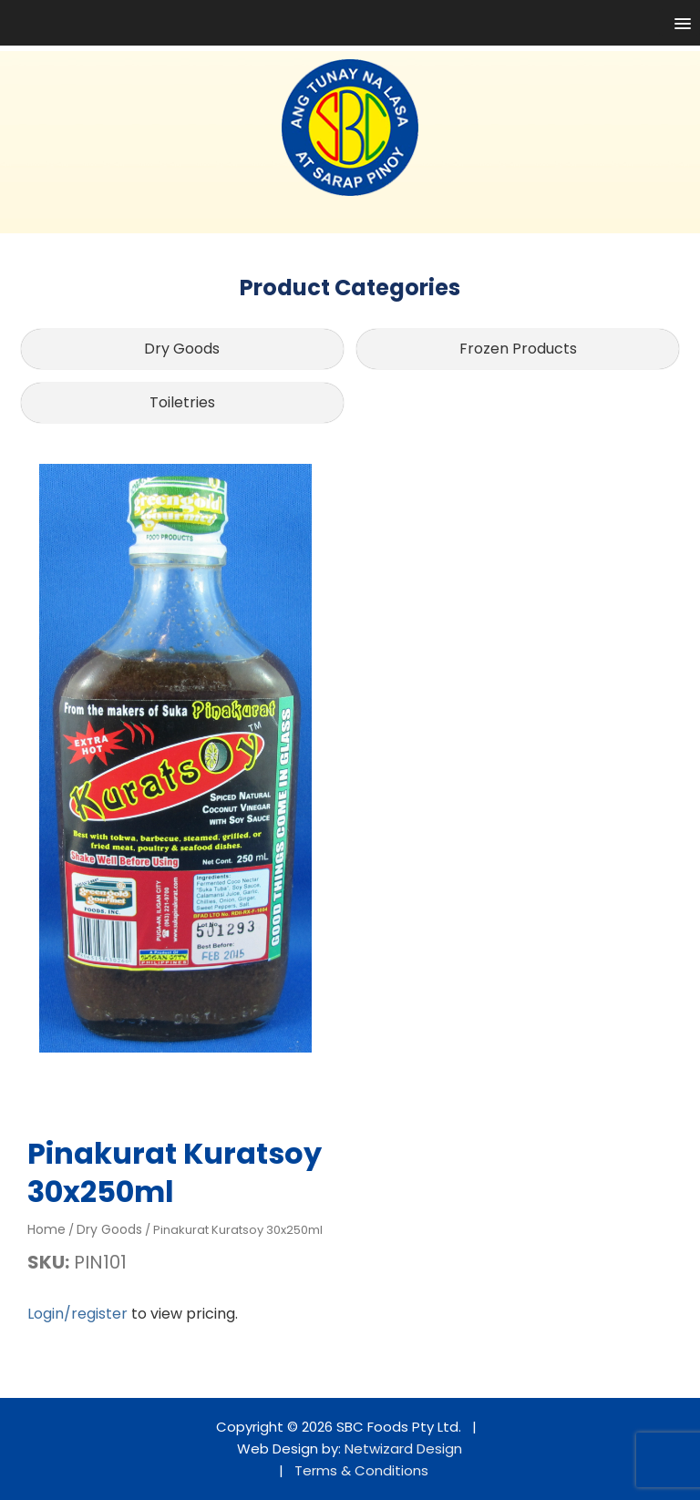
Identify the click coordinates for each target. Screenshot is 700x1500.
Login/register (77, 1313)
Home (46, 1229)
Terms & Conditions (361, 1470)
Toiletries (182, 402)
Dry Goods (182, 348)
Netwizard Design (403, 1448)
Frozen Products (518, 348)
